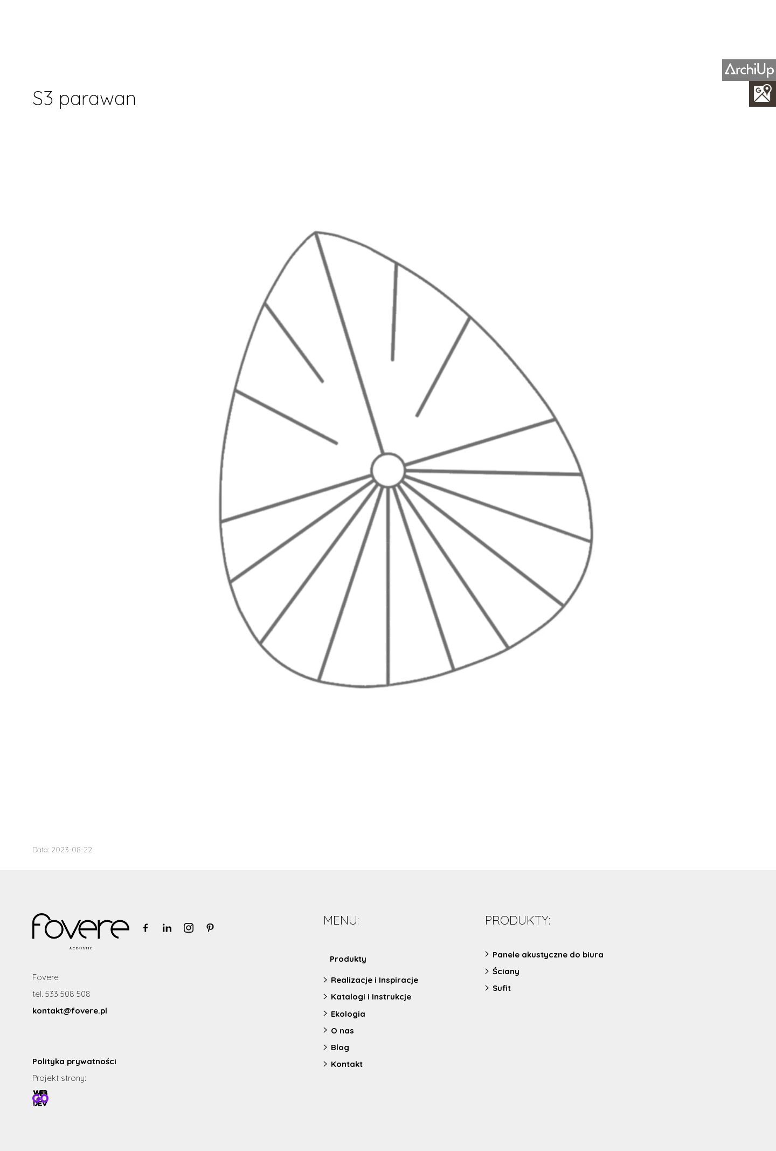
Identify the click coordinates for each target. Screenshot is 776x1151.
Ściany (506, 971)
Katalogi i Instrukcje (371, 996)
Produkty (348, 959)
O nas (342, 1030)
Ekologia (348, 1014)
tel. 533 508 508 (61, 994)
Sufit (502, 988)
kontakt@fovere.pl (69, 1010)
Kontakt (347, 1064)
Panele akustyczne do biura (548, 954)
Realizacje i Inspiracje (374, 980)
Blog (340, 1047)
